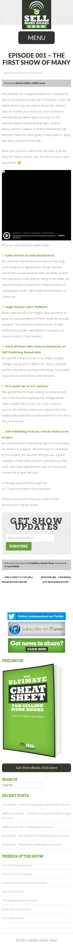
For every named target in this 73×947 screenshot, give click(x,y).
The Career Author (13, 918)
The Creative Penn (13, 891)
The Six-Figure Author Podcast (19, 900)
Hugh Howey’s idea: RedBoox (26, 307)
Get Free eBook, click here (36, 768)
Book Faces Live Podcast (16, 909)
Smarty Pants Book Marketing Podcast (24, 883)
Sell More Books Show (42, 563)
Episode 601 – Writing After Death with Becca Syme (31, 844)
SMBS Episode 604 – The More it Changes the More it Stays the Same (36, 816)
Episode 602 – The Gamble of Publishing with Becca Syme (35, 835)
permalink (13, 566)
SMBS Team (38, 83)
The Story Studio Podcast (17, 874)
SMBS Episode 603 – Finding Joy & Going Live (28, 827)
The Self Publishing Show (17, 865)
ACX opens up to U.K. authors (26, 386)
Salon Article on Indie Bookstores (29, 255)
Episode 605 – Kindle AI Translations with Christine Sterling (36, 804)
